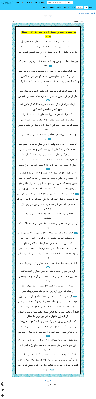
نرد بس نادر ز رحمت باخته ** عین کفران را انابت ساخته (48, 271)
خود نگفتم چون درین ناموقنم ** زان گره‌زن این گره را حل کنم (48, 340)
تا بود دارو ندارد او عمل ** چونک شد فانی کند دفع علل (48, 41)
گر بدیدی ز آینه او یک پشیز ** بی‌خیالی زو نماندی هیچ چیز (48, 144)
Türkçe (87, 13)
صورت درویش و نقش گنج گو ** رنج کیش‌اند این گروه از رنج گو (48, 199)
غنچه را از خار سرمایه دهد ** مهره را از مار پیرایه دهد (48, 286)
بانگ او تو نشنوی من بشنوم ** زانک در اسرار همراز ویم (48, 120)
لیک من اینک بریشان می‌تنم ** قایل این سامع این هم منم (45, 193)
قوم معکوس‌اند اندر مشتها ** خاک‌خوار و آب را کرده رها (48, 238)
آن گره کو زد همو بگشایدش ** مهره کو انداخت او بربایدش (48, 354)
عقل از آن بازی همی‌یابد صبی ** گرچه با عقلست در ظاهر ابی (48, 96)
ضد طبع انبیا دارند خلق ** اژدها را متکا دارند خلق (48, 243)
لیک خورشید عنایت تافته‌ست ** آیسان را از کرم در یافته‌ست (48, 263)
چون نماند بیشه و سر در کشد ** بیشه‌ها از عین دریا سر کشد (48, 71)
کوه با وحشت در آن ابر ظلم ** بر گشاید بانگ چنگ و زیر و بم (48, 301)
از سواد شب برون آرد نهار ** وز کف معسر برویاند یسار (48, 291)
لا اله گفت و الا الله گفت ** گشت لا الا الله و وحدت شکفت (48, 173)
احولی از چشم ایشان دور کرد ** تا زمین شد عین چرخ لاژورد (48, 165)
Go (86, 7)
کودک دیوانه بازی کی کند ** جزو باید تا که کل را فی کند (48, 104)
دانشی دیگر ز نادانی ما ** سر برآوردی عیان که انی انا (48, 154)
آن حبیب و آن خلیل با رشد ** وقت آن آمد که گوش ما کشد (48, 178)
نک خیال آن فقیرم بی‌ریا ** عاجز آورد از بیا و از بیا (48, 114)
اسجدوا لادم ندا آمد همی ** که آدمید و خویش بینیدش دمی (48, 159)
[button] (18, 2)
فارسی (92, 13)
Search (69, 2)
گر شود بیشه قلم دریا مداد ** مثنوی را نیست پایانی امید (48, 46)
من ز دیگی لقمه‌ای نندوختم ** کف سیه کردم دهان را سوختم (48, 332)
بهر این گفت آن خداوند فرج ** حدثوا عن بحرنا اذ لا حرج (48, 76)
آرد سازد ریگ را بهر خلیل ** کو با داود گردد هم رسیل (45, 296)
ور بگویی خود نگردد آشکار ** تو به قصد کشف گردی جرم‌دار (48, 188)
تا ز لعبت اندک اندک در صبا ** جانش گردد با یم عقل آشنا (48, 91)
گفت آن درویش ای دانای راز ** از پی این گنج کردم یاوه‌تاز (48, 321)
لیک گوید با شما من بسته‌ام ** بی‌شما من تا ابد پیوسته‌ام (45, 233)
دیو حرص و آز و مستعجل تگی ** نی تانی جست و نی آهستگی (48, 326)
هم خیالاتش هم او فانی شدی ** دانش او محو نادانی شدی (48, 149)
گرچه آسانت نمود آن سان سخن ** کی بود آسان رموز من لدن (48, 360)
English (81, 13)
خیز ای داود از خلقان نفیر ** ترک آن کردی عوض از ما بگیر (48, 306)
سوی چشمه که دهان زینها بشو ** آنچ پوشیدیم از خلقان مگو (48, 183)
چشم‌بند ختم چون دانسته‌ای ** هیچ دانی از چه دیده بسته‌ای (48, 248)
